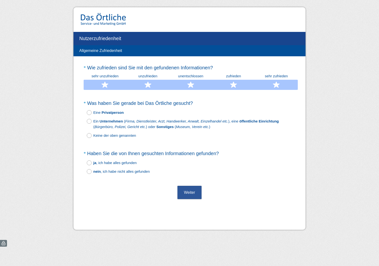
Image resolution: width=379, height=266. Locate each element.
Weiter (189, 192)
